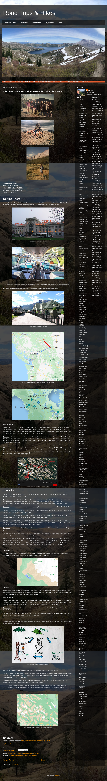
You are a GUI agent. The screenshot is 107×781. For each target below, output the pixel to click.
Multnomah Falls (83, 446)
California (81, 183)
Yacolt (80, 711)
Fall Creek (82, 264)
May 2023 (95, 178)
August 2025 (95, 119)
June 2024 (95, 150)
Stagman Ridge (83, 599)
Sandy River (82, 555)
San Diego (82, 551)
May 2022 (95, 207)
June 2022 (95, 205)
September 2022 (96, 196)
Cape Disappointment (83, 195)
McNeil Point (82, 404)
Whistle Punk (82, 684)
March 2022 (95, 211)
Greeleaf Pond (83, 299)
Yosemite (81, 713)
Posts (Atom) (15, 764)
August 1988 (95, 295)
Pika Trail (81, 511)
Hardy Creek (82, 307)
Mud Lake (81, 444)
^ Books (81, 102)
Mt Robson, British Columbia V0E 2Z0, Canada (22, 755)
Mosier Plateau (83, 426)
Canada (25, 753)
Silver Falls (82, 574)
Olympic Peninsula (81, 477)
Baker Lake (82, 135)
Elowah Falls (82, 262)
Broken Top (82, 173)
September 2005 (96, 282)
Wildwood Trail (83, 694)
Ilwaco (80, 339)
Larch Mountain (83, 364)
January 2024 (96, 161)
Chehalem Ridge (83, 205)
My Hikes (24, 23)
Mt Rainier (82, 437)
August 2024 (95, 145)
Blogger (57, 775)
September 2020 (96, 248)
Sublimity (81, 605)
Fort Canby (82, 271)
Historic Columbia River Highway (83, 324)
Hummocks (82, 334)
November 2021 (96, 222)
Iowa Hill (81, 341)
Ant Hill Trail (82, 122)
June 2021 (95, 235)
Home (42, 760)
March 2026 (95, 104)
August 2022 (95, 200)
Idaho (80, 337)
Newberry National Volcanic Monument (82, 457)
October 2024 (96, 139)
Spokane (81, 592)
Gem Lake (82, 278)
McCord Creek (83, 400)
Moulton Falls (82, 428)
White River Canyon (82, 686)
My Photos (37, 23)
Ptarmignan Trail (83, 525)
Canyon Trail (82, 192)
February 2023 (96, 185)
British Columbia (17, 753)
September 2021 (96, 226)
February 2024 (96, 159)
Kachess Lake (83, 350)
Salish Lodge (82, 548)
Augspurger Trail (83, 133)
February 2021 (96, 241)
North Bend (82, 466)
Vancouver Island (82, 652)
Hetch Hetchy (83, 316)
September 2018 (96, 267)
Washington (82, 677)
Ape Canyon (82, 124)
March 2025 (95, 128)
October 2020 (96, 246)
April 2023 (95, 181)
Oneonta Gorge (83, 480)
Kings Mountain (83, 357)
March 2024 (95, 156)
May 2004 (95, 286)
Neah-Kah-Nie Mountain (83, 449)
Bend (80, 148)
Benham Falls (83, 153)
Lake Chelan (82, 359)
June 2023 (95, 176)
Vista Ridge (82, 659)
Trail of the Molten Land (82, 627)
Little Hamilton (83, 385)
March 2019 (95, 265)
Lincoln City (82, 379)
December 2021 (96, 218)
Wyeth (80, 709)
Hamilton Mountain (81, 304)
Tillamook (81, 622)
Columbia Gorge (83, 223)
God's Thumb (82, 288)
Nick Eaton (82, 461)
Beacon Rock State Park (82, 141)
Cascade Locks (83, 202)
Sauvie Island (83, 561)
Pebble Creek (83, 507)
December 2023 (96, 163)
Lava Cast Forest (82, 371)
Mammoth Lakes (83, 398)
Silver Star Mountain (82, 577)
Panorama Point (83, 493)
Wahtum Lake (83, 664)
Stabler (81, 597)
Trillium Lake (82, 635)
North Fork (82, 472)
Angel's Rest (82, 120)
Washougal (82, 679)
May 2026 (95, 99)
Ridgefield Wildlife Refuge (83, 543)
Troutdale (81, 641)
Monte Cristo (82, 421)
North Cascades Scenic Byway (83, 468)
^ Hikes (81, 106)
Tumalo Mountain (81, 649)
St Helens (81, 594)
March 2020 (95, 257)
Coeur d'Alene (83, 217)
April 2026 (95, 102)
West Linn (81, 681)
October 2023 (96, 166)
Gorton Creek (83, 293)
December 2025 (96, 108)
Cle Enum (81, 215)
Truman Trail (82, 643)
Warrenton (82, 671)
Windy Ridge (82, 701)
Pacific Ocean (83, 487)
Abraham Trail (83, 113)
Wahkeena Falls (83, 662)
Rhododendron (83, 540)
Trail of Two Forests (82, 631)
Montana (81, 415)
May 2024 (95, 152)
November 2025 (96, 111)
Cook (80, 228)
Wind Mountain (83, 696)
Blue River (82, 162)
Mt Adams (81, 432)
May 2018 (95, 275)
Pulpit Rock (82, 527)
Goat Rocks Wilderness (82, 285)
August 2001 (95, 291)
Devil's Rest (82, 251)
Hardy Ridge (82, 309)
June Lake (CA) (83, 346)
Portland (81, 520)
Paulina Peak (82, 502)
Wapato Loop (82, 669)
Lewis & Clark (83, 376)
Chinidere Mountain (81, 207)
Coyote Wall (82, 239)
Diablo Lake (82, 253)
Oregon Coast (83, 485)
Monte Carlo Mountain (82, 418)
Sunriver (81, 607)
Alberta (10, 753)
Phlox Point (82, 509)
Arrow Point (82, 131)
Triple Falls (82, 637)
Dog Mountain (83, 255)
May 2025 (95, 126)
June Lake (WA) (83, 348)
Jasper (30, 753)
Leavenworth (82, 374)
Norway (81, 474)
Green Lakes (82, 301)
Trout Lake (82, 639)
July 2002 (94, 288)
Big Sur (81, 155)
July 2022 (94, 202)
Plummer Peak (83, 516)
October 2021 (96, 224)
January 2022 (96, 216)
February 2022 (96, 214)
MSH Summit (82, 430)
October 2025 (96, 113)
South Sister (82, 590)
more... (61, 23)
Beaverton (82, 144)
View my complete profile (93, 94)
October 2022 (96, 194)
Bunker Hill (82, 175)
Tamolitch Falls (83, 616)
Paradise (81, 496)
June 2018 (95, 273)
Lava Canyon (82, 368)
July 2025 (94, 121)
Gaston (81, 275)
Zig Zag (81, 715)
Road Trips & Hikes (29, 12)
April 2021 (95, 239)
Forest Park (82, 269)
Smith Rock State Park (82, 583)
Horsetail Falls (83, 332)
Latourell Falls (83, 366)
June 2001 (95, 293)
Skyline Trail (82, 580)
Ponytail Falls (82, 518)
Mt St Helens (82, 441)
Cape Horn (82, 198)
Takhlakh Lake (83, 610)
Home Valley (82, 328)
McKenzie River (83, 402)
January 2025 (96, 132)
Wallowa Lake (83, 666)
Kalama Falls (82, 352)
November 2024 (96, 137)
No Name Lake (83, 463)
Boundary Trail (83, 164)
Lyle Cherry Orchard (82, 394)
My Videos (50, 23)
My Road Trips (10, 23)
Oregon (81, 482)
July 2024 (94, 148)
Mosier (81, 423)
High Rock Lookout (82, 319)
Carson (81, 200)
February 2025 (96, 130)
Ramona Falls (83, 532)
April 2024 (95, 154)
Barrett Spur (82, 138)
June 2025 (95, 123)
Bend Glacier (82, 150)
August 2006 (95, 280)
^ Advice (81, 99)
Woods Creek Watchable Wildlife (83, 705)
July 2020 (94, 254)
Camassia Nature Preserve (83, 186)
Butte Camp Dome (82, 180)
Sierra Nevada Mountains (83, 571)
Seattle (81, 568)
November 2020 (96, 244)
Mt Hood (81, 434)
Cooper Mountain (81, 231)
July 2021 (94, 233)
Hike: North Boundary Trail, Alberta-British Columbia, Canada (32, 91)
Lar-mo (90, 90)
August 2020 (95, 252)
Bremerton (82, 166)
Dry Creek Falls (83, 257)
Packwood (82, 489)
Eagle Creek (82, 260)
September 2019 (96, 259)
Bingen (81, 157)
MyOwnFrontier (7, 744)
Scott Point (82, 563)
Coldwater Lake (83, 219)
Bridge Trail (82, 168)
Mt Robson (36, 753)
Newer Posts (8, 760)
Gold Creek (82, 291)
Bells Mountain (83, 146)
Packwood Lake (83, 491)
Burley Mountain (83, 177)
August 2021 (95, 230)
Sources (8, 737)
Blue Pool (81, 159)
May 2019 (95, 263)
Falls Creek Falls (83, 267)
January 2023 (96, 187)
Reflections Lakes (82, 537)
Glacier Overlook (83, 282)
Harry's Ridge (83, 312)
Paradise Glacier (83, 498)
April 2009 (95, 278)
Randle (81, 534)
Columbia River (83, 226)
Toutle (80, 625)
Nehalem (81, 452)
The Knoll (81, 620)
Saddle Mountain (84, 546)
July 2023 (94, 174)
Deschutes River (83, 249)
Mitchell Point (82, 409)
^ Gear (81, 104)
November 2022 (96, 192)
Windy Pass (82, 699)
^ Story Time (82, 111)
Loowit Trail (82, 389)
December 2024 (96, 135)
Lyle (80, 392)
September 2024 (96, 141)
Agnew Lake (82, 115)
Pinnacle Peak (83, 514)
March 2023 (95, 183)
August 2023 (95, 172)
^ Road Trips (82, 108)
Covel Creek (82, 236)
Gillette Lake (82, 280)
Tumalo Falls (82, 646)
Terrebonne (82, 618)
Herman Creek (83, 314)
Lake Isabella (82, 361)
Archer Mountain (83, 129)
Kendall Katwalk (83, 355)
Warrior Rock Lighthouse (82, 674)
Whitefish (81, 692)
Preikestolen (82, 523)
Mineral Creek (83, 407)
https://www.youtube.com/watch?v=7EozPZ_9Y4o (35, 740)
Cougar (81, 234)
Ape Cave (81, 126)
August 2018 (95, 271)
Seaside (81, 566)
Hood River (82, 330)
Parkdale (81, 500)
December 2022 (96, 190)
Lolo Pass (81, 387)
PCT (80, 505)
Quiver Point (82, 529)
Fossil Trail (82, 273)
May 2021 (95, 237)
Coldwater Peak (83, 221)
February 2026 (96, 106)
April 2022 (95, 209)
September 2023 (96, 168)
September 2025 (96, 115)
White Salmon (83, 690)
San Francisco (83, 553)
